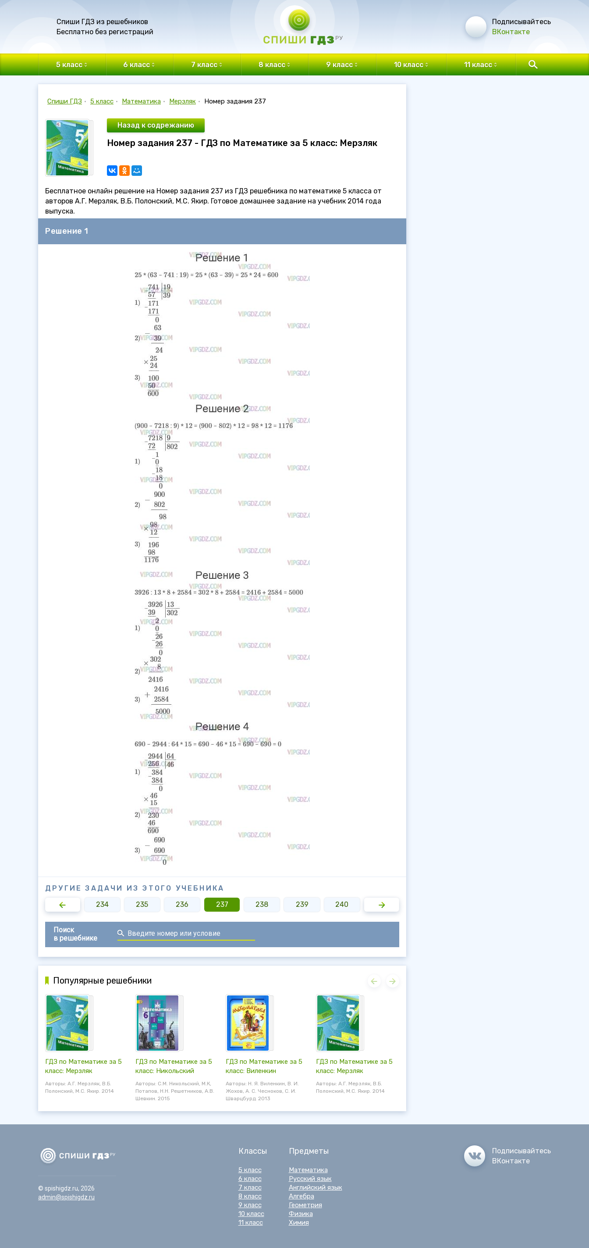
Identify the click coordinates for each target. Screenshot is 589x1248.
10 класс (251, 1214)
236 (182, 904)
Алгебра (301, 1196)
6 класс (250, 1179)
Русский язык (310, 1179)
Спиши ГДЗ (64, 101)
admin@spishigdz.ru (66, 1197)
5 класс (102, 101)
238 (261, 904)
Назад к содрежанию (155, 125)
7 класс (250, 1187)
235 (142, 904)
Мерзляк (182, 101)
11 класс (250, 1223)
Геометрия (305, 1205)
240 (341, 904)
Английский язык (315, 1187)
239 (302, 904)
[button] (62, 905)
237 (222, 904)
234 (102, 904)
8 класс (250, 1196)
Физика (301, 1214)
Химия (299, 1223)
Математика (141, 101)
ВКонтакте (511, 32)
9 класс (250, 1205)
